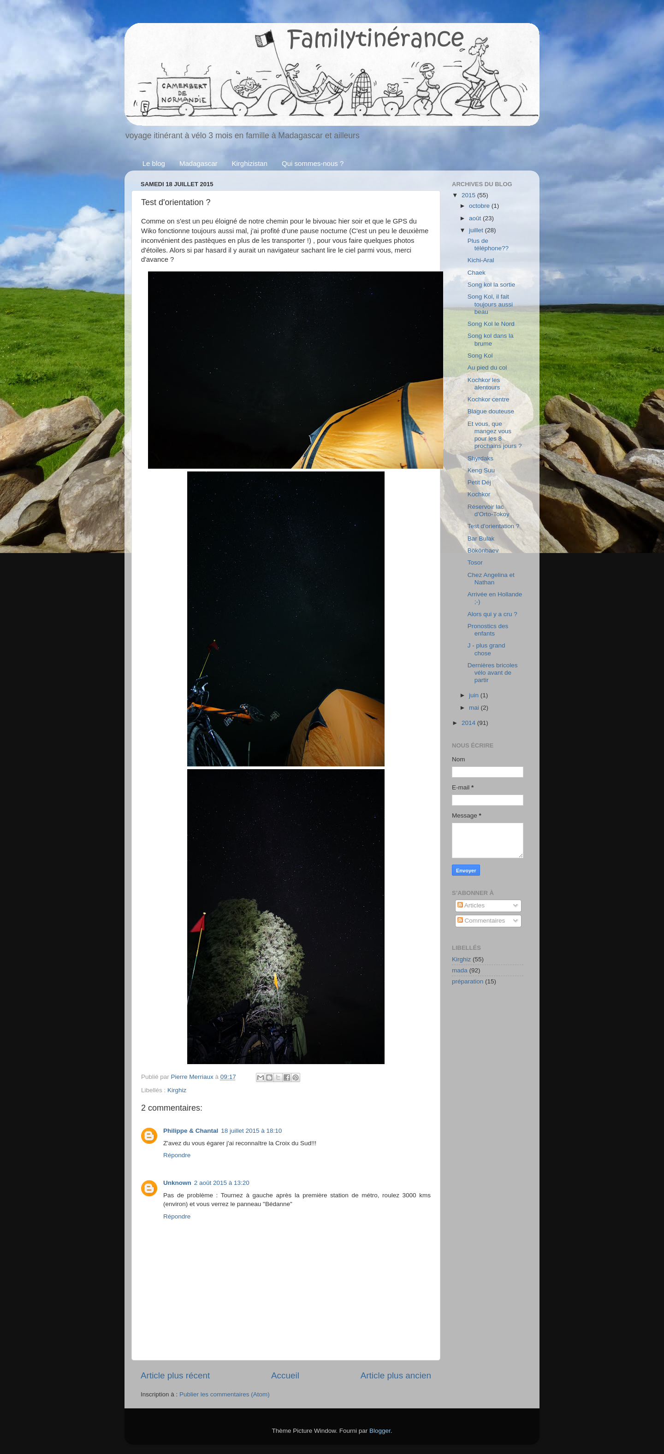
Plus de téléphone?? (488, 244)
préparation (467, 981)
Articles (471, 905)
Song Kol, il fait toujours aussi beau (490, 304)
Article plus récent (175, 1375)
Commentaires (481, 920)
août (476, 218)
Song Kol (480, 355)
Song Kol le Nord (491, 323)
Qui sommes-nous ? (313, 163)
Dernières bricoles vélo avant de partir (493, 672)
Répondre (176, 1155)
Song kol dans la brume (491, 339)
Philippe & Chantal (190, 1130)
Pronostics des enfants (488, 630)
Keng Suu (481, 470)
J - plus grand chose (486, 649)
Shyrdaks (480, 458)
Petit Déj (479, 482)
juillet (477, 230)
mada (460, 970)
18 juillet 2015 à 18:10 (251, 1130)
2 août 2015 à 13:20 (221, 1182)
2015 (469, 195)
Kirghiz (176, 1090)
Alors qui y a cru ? (492, 614)
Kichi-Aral (481, 260)
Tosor (475, 562)
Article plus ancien (396, 1375)
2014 (469, 722)
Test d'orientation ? (494, 526)
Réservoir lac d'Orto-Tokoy (489, 510)
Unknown (177, 1182)
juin (474, 695)
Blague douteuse (491, 411)
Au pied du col (487, 367)
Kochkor (479, 494)
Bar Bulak (481, 538)
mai (475, 707)
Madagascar (198, 163)
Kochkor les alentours (484, 384)
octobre (480, 205)
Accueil (285, 1375)
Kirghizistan (250, 163)
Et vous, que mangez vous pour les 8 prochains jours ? (495, 435)
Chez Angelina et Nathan (491, 578)
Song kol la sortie (492, 284)
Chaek (477, 272)
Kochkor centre (489, 399)
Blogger (380, 1430)
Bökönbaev (483, 550)
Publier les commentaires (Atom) (224, 1394)
